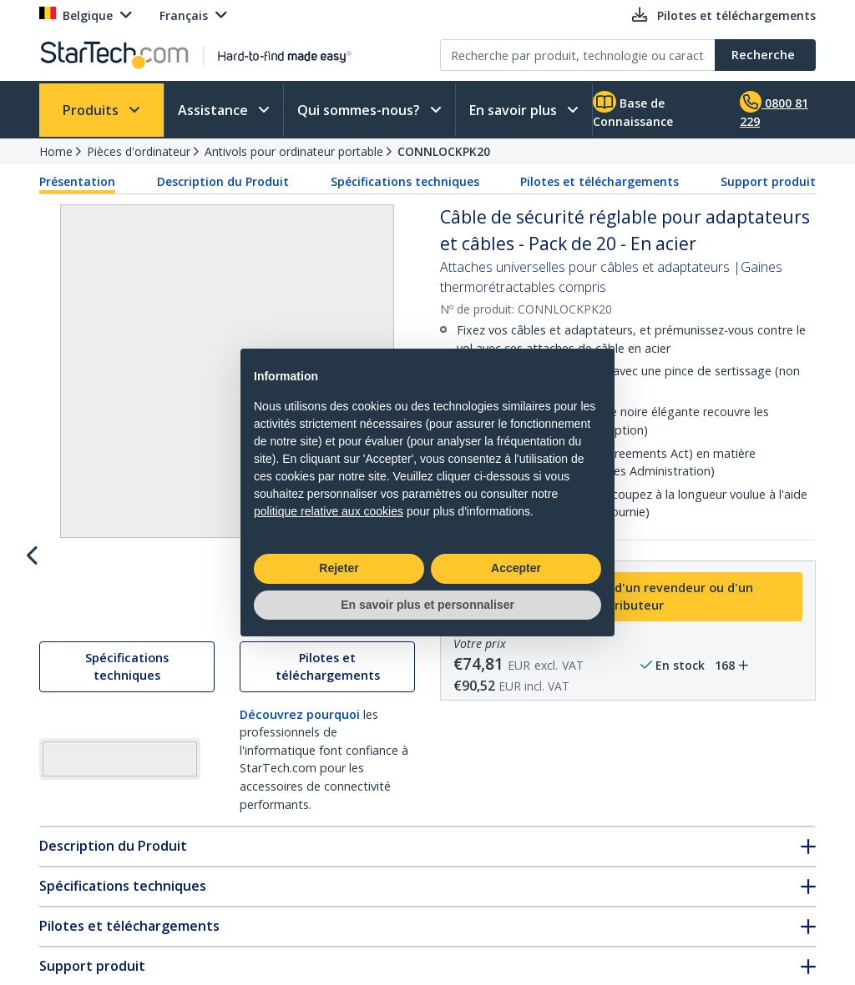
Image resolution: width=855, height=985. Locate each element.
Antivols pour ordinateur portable (294, 151)
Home (56, 151)
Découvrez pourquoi (300, 910)
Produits (92, 110)
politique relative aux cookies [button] (328, 511)
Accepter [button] (516, 568)
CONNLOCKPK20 (443, 151)
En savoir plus (514, 110)
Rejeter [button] (338, 568)
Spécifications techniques (405, 181)
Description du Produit (223, 181)
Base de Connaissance (633, 110)
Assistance (214, 110)
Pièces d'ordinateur (138, 151)
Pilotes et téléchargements (599, 181)
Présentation (77, 181)
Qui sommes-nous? (360, 110)
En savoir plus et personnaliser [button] (427, 604)
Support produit (768, 181)
